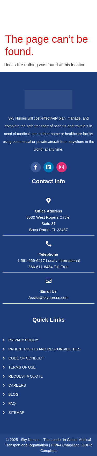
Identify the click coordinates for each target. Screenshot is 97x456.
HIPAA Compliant (65, 445)
